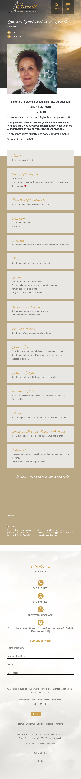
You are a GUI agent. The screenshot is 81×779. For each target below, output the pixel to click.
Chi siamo (30, 724)
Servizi (40, 724)
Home (21, 724)
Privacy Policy (40, 753)
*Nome (10, 516)
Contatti (59, 724)
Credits (40, 761)
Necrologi (49, 724)
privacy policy (42, 530)
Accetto (13, 526)
